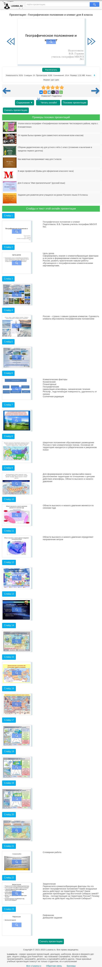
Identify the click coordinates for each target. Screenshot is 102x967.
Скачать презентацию (15, 110)
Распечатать (51, 70)
